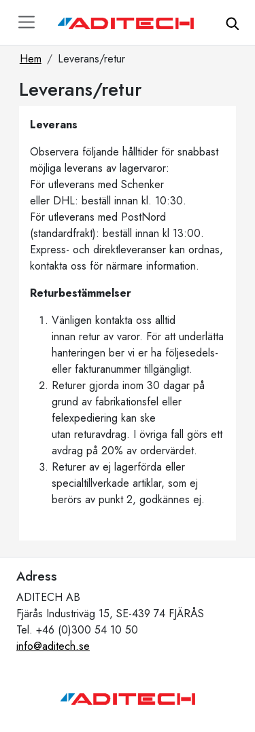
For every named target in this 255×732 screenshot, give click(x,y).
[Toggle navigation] (26, 22)
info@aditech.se (53, 646)
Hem (30, 59)
